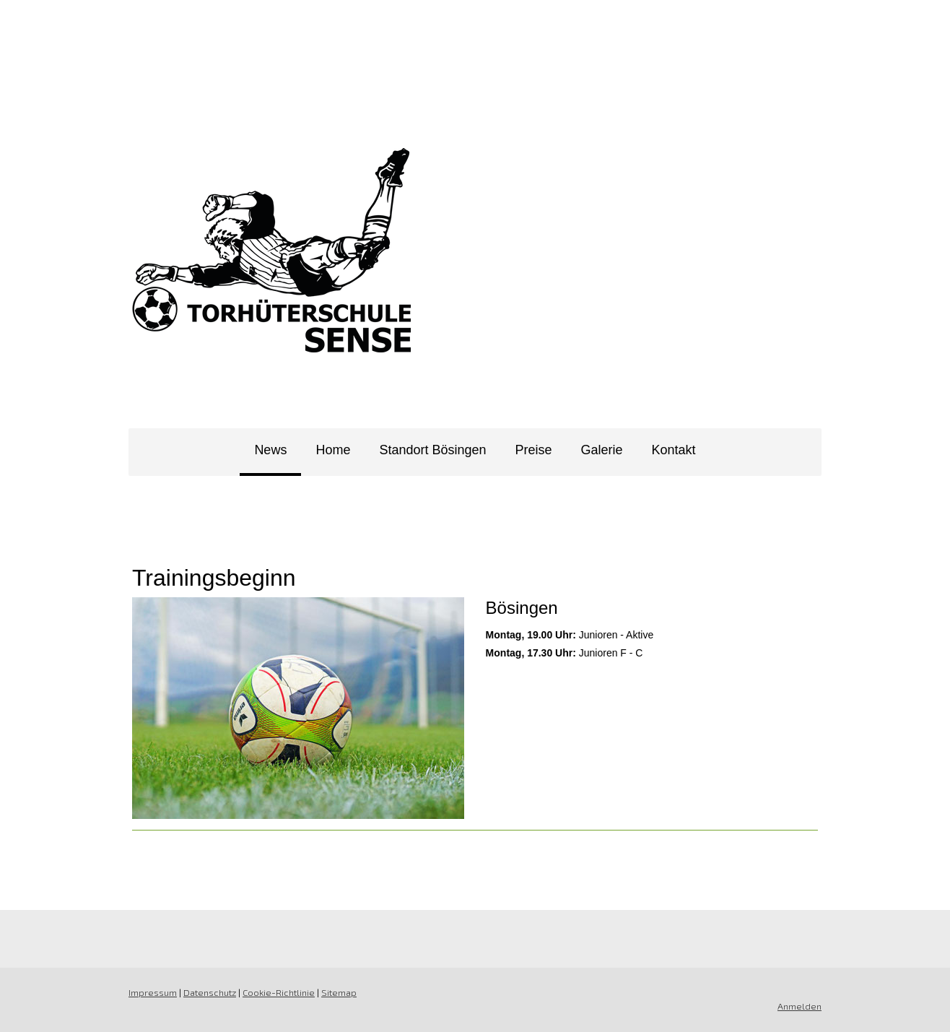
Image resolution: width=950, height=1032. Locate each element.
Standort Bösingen (432, 450)
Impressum (152, 992)
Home (332, 450)
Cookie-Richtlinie (279, 992)
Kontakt (674, 450)
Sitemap (339, 992)
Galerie (602, 450)
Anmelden (799, 1006)
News (270, 450)
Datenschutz (209, 992)
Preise (533, 450)
